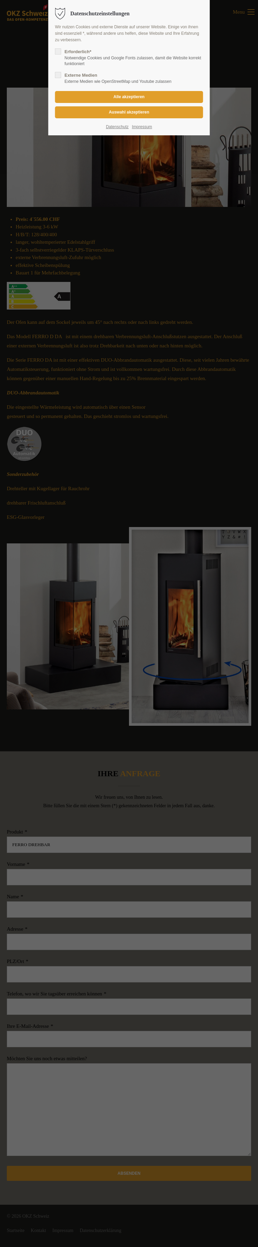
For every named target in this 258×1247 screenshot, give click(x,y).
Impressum (142, 126)
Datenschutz (117, 126)
